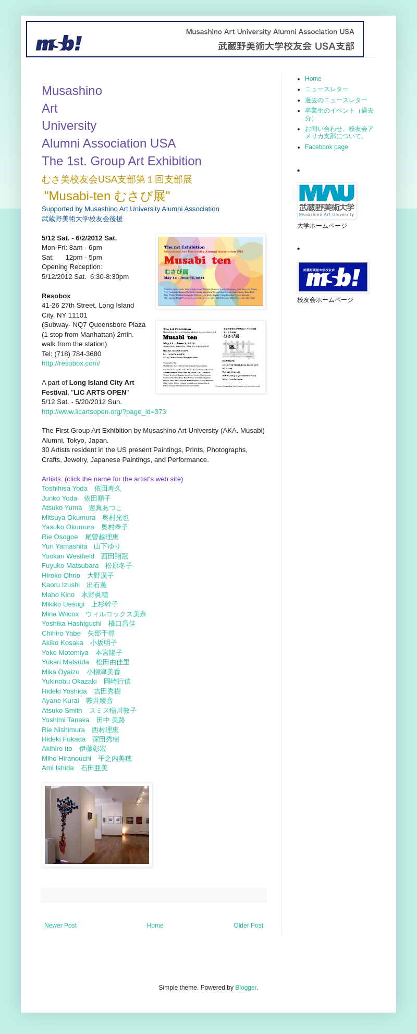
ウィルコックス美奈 (115, 614)
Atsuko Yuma (65, 508)
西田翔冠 (114, 556)
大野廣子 (100, 575)
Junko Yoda (63, 498)
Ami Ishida (61, 768)
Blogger (245, 987)
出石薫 (97, 585)
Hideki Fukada (67, 739)
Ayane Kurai (64, 700)
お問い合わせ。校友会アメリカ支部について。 (339, 132)
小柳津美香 (103, 672)
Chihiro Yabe (65, 633)
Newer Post (60, 925)
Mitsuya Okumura (72, 517)
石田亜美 (95, 768)
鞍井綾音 (99, 700)
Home (155, 925)
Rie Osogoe (63, 537)
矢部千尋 (101, 633)
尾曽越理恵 (102, 537)
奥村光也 (115, 517)
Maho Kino (61, 595)
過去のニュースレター (336, 100)
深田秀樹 (105, 739)
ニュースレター (327, 89)
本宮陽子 (108, 652)
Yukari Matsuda (69, 662)
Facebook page (326, 147)
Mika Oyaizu (64, 672)
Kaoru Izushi (64, 585)
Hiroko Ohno (64, 575)
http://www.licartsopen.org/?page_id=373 (104, 412)
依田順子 (97, 498)
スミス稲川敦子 (114, 710)
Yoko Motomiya (68, 652)
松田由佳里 (113, 662)
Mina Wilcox (63, 614)
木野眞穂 (96, 595)
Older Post (248, 925)
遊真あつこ (105, 508)
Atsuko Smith (65, 710)
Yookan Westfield (71, 556)
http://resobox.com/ (71, 363)
